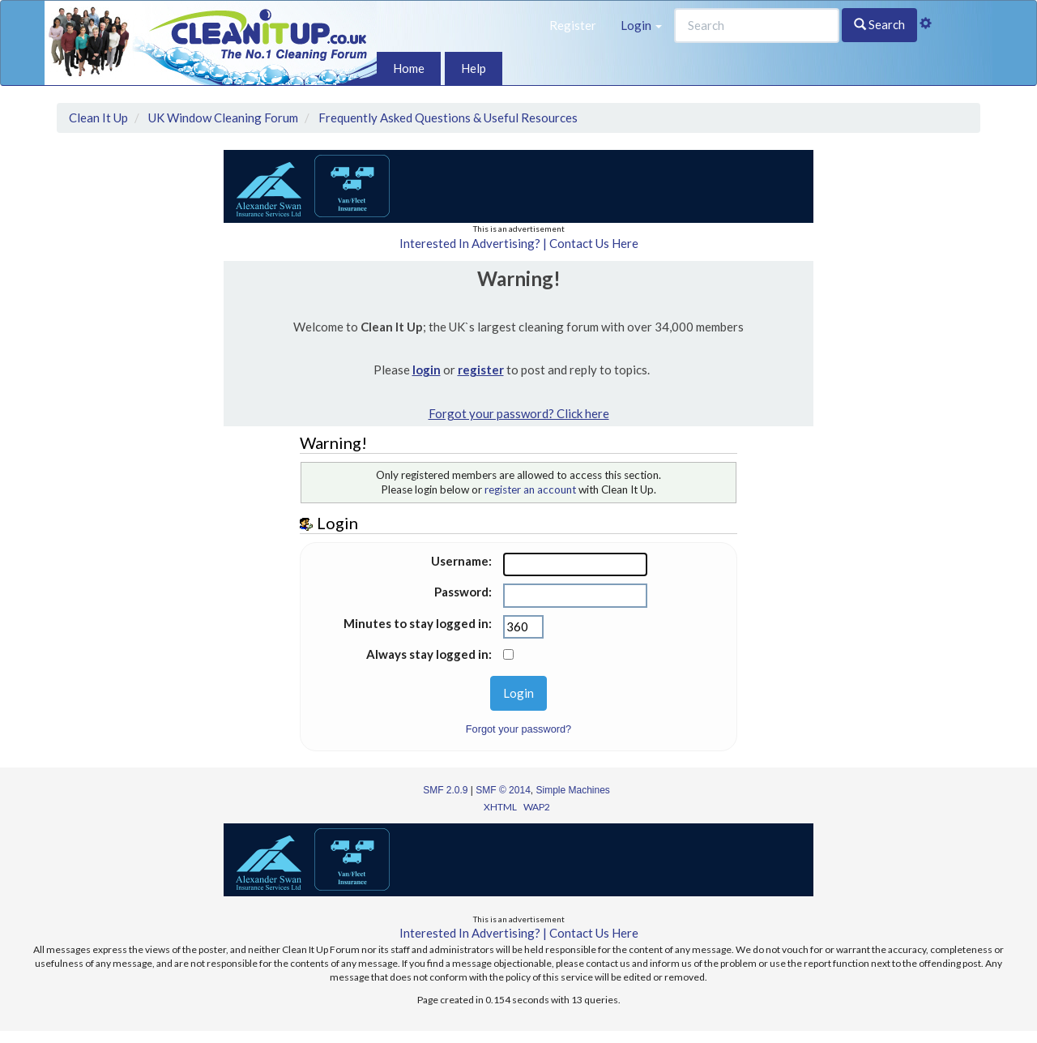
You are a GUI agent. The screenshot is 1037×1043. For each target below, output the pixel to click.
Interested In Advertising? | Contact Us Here (518, 243)
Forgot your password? (518, 729)
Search (879, 24)
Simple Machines (573, 790)
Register (572, 25)
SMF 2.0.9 (445, 790)
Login (641, 25)
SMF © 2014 (503, 790)
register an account (530, 489)
